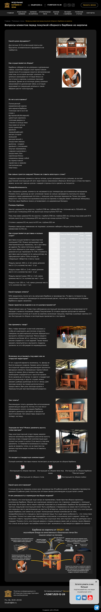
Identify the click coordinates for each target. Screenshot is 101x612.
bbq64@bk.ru (35, 5)
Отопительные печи (44, 13)
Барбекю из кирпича (33, 13)
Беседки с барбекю (67, 13)
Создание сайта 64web (51, 610)
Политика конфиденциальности (25, 591)
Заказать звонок (89, 5)
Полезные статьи (79, 13)
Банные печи (56, 13)
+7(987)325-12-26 (53, 5)
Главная (10, 14)
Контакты (90, 14)
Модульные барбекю (22, 13)
